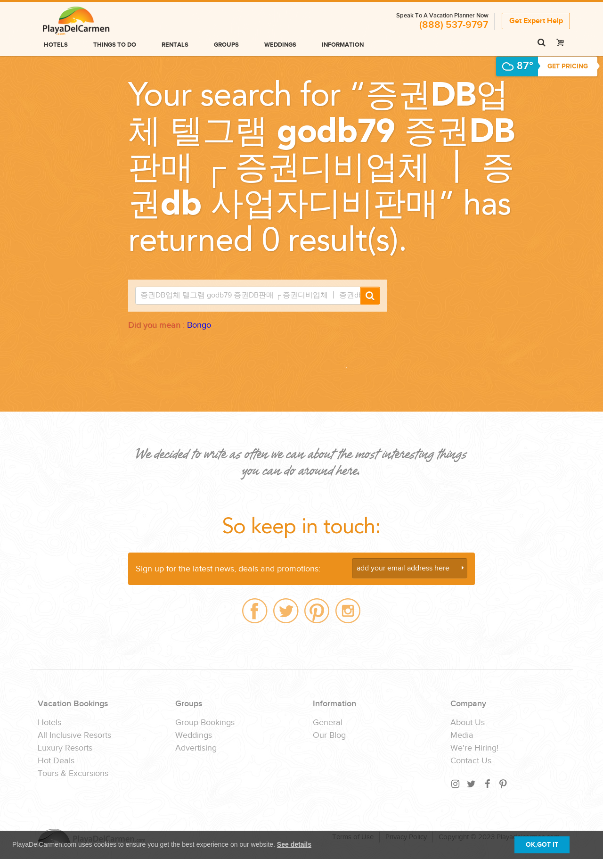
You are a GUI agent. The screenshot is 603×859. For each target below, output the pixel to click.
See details (294, 844)
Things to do (114, 45)
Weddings (280, 45)
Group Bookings (205, 723)
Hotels (56, 45)
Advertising (196, 748)
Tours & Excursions (73, 773)
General (327, 723)
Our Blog (329, 735)
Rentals (175, 45)
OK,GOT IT (542, 845)
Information (343, 45)
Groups (226, 45)
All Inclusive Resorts (74, 735)
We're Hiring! (474, 748)
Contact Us (470, 761)
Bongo (199, 325)
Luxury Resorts (65, 748)
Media (461, 735)
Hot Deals (56, 761)
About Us (467, 723)
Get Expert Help (536, 20)
